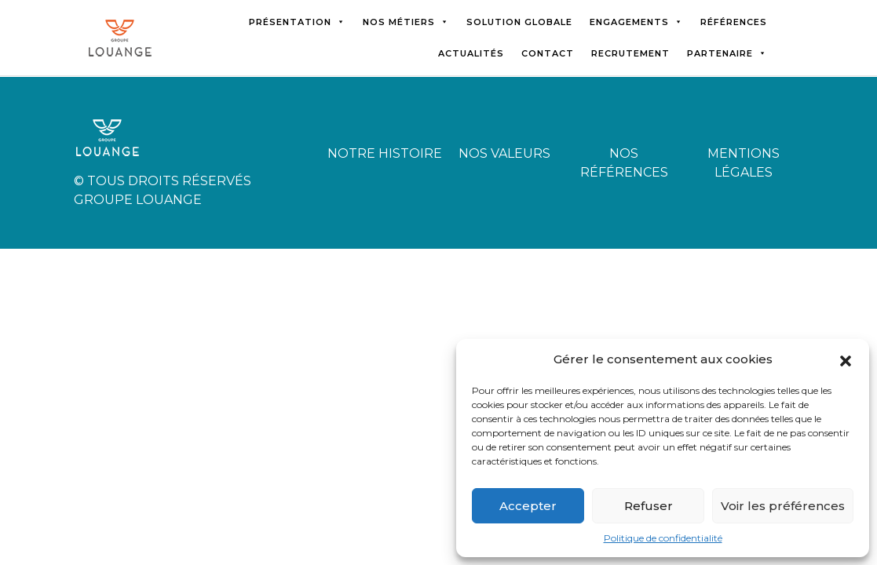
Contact (547, 53)
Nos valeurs (504, 153)
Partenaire (727, 53)
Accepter (528, 505)
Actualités (471, 53)
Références (733, 21)
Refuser (648, 505)
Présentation (297, 21)
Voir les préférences (783, 505)
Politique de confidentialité (663, 538)
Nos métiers (406, 21)
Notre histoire (384, 153)
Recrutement (630, 53)
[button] (845, 359)
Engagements (636, 21)
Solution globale (519, 21)
